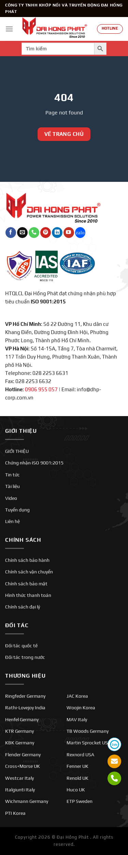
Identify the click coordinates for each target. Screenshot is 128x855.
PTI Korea (15, 813)
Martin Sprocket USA (89, 742)
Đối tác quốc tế (21, 645)
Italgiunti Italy (20, 789)
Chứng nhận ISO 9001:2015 (34, 462)
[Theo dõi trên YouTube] (68, 232)
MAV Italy (77, 719)
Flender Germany (23, 754)
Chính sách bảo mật (26, 583)
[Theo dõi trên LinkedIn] (57, 232)
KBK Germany (19, 742)
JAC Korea (77, 696)
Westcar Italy (19, 778)
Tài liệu (12, 486)
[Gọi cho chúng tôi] (34, 232)
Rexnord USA (80, 754)
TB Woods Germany (88, 731)
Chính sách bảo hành (27, 560)
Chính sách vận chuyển (29, 571)
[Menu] (9, 28)
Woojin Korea (81, 707)
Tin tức (12, 474)
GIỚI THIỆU (17, 451)
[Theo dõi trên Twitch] (80, 232)
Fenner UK (77, 766)
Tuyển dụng (17, 509)
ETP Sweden (80, 801)
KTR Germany (19, 731)
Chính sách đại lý (22, 606)
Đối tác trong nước (25, 657)
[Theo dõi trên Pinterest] (45, 232)
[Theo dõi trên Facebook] (10, 232)
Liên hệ (12, 521)
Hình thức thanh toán (28, 595)
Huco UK (76, 789)
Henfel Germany (22, 719)
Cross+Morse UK (22, 766)
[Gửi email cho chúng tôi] (22, 232)
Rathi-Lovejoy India (25, 707)
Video (11, 498)
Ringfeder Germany (25, 696)
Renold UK (77, 778)
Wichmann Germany (26, 801)
